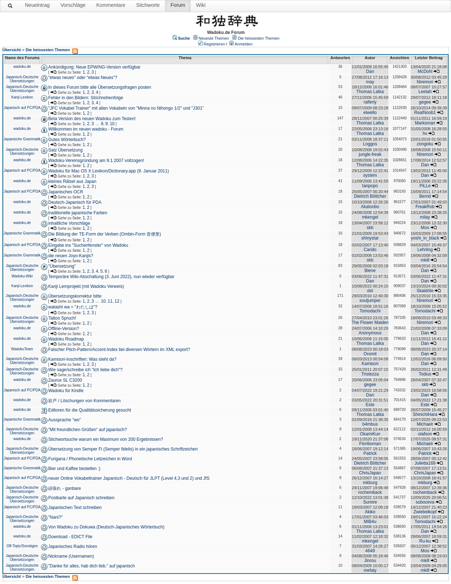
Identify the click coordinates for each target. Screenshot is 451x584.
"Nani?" (55, 517)
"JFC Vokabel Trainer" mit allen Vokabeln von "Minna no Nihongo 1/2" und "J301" (126, 108)
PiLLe (425, 185)
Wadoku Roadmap (66, 339)
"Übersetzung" (62, 266)
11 (110, 301)
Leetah (425, 91)
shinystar (370, 238)
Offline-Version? (63, 328)
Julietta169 (425, 463)
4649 (370, 550)
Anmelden (244, 44)
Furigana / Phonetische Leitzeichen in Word (90, 458)
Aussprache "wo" (64, 419)
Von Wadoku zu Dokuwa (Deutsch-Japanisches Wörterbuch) (106, 527)
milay (425, 217)
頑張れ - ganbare (64, 488)
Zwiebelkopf (425, 511)
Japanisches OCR (65, 191)
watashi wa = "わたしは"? (72, 306)
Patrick (370, 453)
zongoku (425, 143)
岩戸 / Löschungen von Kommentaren (84, 400)
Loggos (370, 143)
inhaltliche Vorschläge (69, 223)
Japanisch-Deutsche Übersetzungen (22, 79)
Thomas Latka (370, 91)
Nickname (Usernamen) (71, 556)
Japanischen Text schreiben (74, 507)
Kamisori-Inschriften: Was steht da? (82, 359)
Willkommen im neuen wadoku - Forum (85, 129)
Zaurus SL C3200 (65, 380)
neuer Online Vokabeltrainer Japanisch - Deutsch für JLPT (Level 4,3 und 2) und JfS (128, 478)
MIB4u (370, 521)
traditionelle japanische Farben (77, 212)
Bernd (425, 196)
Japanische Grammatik (22, 139)
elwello (370, 112)
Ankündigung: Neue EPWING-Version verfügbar (94, 67)
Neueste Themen (214, 38)
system (370, 175)
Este (370, 404)
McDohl (425, 71)
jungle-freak (370, 154)
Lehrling (425, 249)
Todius (425, 374)
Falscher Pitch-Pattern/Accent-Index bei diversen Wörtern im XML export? (119, 349)
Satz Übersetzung (65, 150)
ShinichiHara (425, 414)
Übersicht (12, 50)
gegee (425, 102)
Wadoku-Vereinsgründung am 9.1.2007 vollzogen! (96, 160)
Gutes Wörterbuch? (67, 139)
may (370, 81)
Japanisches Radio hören (72, 546)
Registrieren (214, 44)
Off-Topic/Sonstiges (22, 546)
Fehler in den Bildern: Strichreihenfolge (85, 97)
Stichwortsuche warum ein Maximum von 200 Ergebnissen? (105, 439)
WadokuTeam (22, 349)
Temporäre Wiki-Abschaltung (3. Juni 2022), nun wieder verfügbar (111, 276)
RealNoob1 (425, 112)
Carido (370, 249)
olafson (425, 433)
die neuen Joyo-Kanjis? (70, 255)
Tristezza (370, 374)
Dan (370, 71)
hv (425, 133)
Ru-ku (425, 541)
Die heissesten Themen (258, 38)
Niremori (425, 81)
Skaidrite (425, 290)
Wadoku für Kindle (65, 390)
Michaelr (425, 424)
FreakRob (425, 206)
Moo (425, 227)
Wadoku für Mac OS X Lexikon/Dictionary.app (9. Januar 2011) (108, 171)
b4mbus (370, 424)
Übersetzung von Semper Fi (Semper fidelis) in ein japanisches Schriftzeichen (123, 449)
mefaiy (370, 570)
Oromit (370, 353)
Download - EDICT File (70, 536)
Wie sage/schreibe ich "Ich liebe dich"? (85, 369)
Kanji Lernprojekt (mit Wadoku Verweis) (86, 286)
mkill (425, 260)
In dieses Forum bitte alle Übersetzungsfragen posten (99, 87)
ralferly (370, 102)
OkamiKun (370, 433)
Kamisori (369, 363)
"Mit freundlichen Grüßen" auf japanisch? (87, 429)
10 (112, 123)
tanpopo (370, 185)
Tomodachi (370, 310)
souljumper (370, 300)
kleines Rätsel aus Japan (72, 181)
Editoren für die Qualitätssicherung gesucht (89, 410)
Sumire (370, 502)
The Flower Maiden (370, 322)
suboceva (425, 502)
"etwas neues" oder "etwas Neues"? (82, 77)
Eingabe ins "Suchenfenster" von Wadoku (88, 245)
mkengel (370, 217)
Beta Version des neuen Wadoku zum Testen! (91, 118)
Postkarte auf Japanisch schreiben (81, 497)
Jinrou (370, 560)
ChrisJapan (370, 472)
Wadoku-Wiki (22, 276)
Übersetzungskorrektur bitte (74, 296)
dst (370, 290)
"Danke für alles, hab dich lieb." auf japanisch (91, 565)
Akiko (370, 511)
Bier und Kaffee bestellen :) (74, 468)
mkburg (370, 482)
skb (370, 227)
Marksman (425, 123)
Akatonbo (370, 206)
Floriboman (370, 443)
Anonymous (370, 332)
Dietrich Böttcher (370, 196)
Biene (370, 270)
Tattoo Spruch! (62, 318)
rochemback (370, 492)
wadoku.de (22, 67)
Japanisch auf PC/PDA (22, 108)
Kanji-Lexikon (22, 97)
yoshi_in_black (425, 238)
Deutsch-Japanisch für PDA (74, 202)
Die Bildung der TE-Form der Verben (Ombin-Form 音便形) (104, 234)
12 (116, 301)
